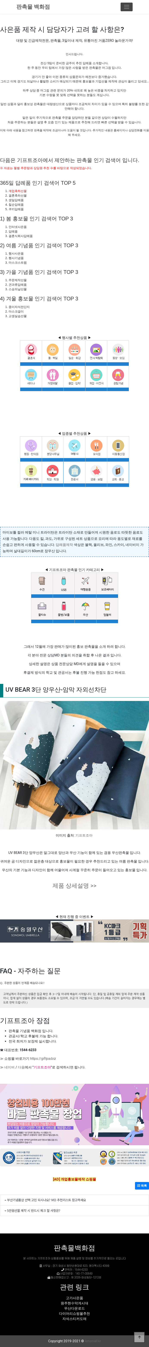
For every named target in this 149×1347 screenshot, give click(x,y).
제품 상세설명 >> (74, 885)
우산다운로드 (74, 1308)
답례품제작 (64, 545)
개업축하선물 (18, 191)
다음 (21, 1067)
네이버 (9, 1067)
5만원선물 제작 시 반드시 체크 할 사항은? (33, 1210)
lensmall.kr (93, 1341)
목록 (142, 1185)
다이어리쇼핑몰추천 (74, 1314)
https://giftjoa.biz (43, 1059)
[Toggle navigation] (127, 7)
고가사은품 (74, 1298)
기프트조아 (84, 835)
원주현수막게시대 (74, 1303)
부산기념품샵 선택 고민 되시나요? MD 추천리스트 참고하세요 (46, 1200)
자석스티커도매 (74, 1319)
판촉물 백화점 (33, 7)
